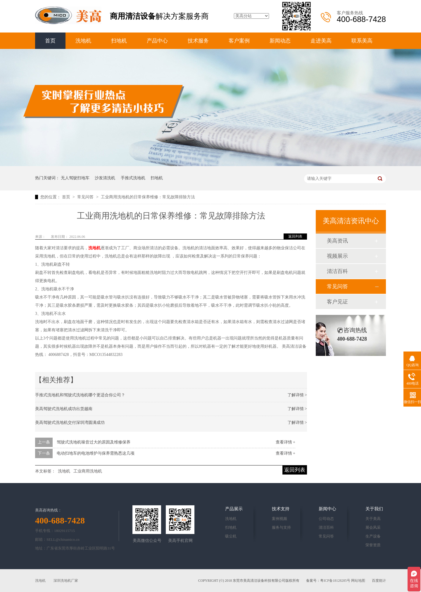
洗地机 (83, 41)
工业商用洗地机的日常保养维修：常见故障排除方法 (148, 197)
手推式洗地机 (133, 178)
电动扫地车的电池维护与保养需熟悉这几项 (95, 453)
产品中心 (157, 41)
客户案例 (239, 41)
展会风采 (373, 527)
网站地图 (358, 581)
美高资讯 (337, 241)
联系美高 (361, 41)
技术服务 (198, 41)
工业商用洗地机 (87, 471)
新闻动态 (280, 41)
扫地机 (119, 41)
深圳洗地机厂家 (66, 581)
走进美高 (321, 41)
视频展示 (337, 256)
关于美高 (373, 518)
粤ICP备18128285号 (335, 581)
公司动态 (326, 518)
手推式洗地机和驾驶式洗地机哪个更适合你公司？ (80, 395)
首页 (50, 41)
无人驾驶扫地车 (75, 178)
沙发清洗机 (105, 178)
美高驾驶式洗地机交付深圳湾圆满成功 (70, 422)
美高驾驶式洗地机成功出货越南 (63, 409)
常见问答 (86, 197)
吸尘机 (231, 536)
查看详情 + (285, 442)
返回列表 (295, 236)
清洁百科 (337, 271)
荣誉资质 (373, 545)
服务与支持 (281, 527)
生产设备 (373, 536)
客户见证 (337, 302)
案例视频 (279, 518)
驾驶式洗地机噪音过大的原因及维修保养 (93, 442)
